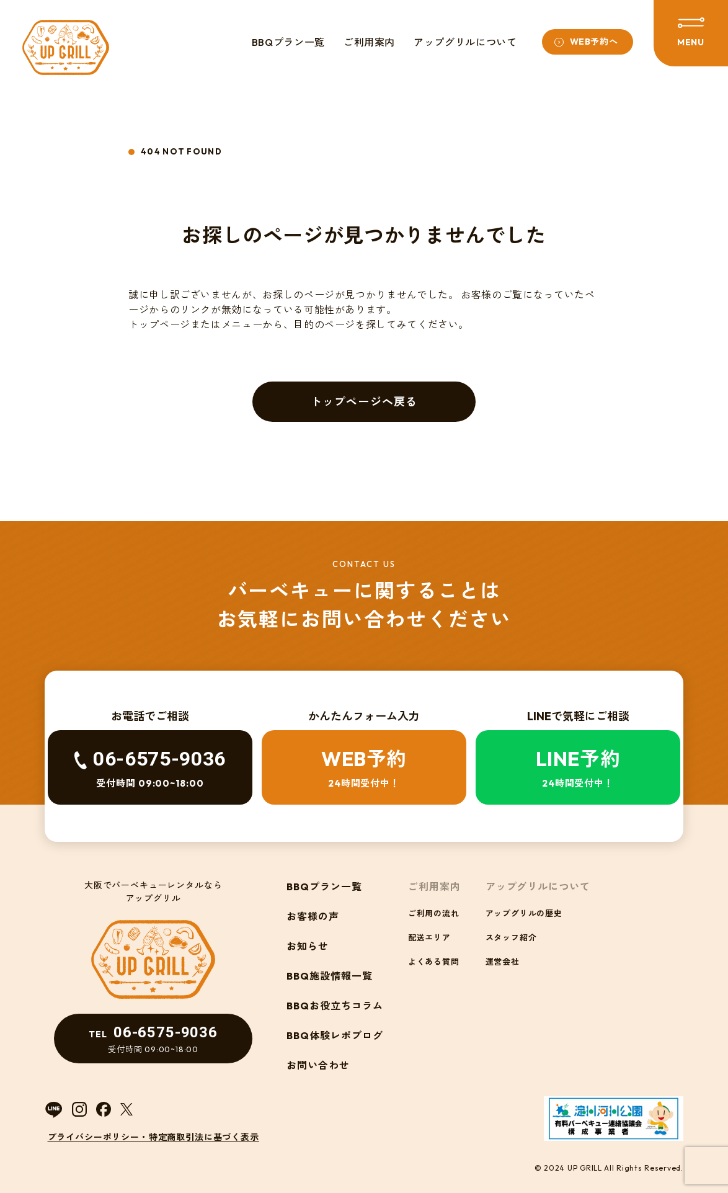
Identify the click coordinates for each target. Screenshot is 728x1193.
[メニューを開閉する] (691, 33)
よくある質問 (433, 962)
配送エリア (429, 937)
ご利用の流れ (433, 913)
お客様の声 (312, 916)
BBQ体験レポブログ (334, 1035)
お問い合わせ (318, 1065)
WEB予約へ (594, 41)
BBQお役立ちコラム (334, 1005)
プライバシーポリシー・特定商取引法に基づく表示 (153, 1137)
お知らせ (307, 946)
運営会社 (503, 962)
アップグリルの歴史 (524, 913)
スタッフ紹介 (511, 937)
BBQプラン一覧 (288, 42)
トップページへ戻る (364, 402)
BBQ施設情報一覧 (329, 976)
